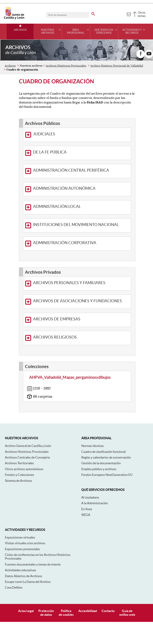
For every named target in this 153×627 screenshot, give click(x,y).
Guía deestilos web (127, 594)
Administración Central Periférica (67, 153)
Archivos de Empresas (52, 302)
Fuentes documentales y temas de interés (33, 546)
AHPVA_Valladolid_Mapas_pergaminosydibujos (70, 359)
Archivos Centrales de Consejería (27, 439)
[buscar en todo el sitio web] (93, 13)
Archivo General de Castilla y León (28, 427)
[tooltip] (128, 14)
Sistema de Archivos (18, 462)
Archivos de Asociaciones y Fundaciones (73, 284)
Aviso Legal (26, 592)
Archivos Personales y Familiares (65, 265)
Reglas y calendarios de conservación (106, 439)
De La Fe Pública (46, 135)
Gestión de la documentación (101, 445)
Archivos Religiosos (51, 320)
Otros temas (142, 14)
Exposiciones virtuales (20, 519)
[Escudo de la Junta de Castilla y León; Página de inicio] (14, 18)
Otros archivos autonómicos (24, 451)
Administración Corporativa (60, 225)
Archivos (20, 30)
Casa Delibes (13, 569)
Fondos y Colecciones (19, 456)
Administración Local (53, 189)
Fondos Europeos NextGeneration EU (107, 456)
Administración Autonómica (60, 171)
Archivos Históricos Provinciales (66, 47)
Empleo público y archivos (98, 451)
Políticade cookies (66, 594)
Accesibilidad (87, 592)
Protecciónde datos (46, 594)
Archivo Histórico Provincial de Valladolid (116, 47)
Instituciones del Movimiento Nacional (72, 207)
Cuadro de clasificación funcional (103, 433)
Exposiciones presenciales (22, 531)
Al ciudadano (90, 479)
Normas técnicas (92, 427)
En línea (86, 491)
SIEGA (85, 496)
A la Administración (94, 485)
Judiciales (40, 117)
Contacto (108, 592)
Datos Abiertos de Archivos (23, 557)
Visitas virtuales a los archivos (25, 525)
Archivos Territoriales (19, 445)
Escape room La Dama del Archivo (28, 563)
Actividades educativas (20, 552)
